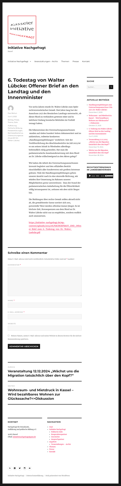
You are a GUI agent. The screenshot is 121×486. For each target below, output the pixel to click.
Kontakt (86, 61)
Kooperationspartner (59, 434)
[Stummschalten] (106, 176)
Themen (65, 61)
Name (11, 301)
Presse (76, 61)
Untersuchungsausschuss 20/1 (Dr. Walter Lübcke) (15, 138)
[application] (100, 175)
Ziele (16, 122)
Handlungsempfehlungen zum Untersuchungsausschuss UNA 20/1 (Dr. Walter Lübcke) (100, 107)
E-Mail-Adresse (16, 312)
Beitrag (10, 120)
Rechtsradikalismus (15, 133)
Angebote (52, 442)
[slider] (97, 175)
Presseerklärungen (15, 130)
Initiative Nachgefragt (27, 48)
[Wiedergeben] (90, 176)
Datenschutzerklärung (34, 476)
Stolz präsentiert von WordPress (57, 476)
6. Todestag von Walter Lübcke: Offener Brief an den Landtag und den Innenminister (100, 131)
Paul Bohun (12, 113)
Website (12, 324)
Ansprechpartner (57, 439)
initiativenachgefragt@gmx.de (24, 437)
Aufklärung (12, 126)
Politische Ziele (57, 432)
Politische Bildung (15, 128)
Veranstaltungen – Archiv (46, 61)
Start (51, 427)
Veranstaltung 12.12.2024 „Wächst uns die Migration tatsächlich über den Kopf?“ (99, 142)
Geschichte (55, 437)
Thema (10, 122)
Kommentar (14, 265)
